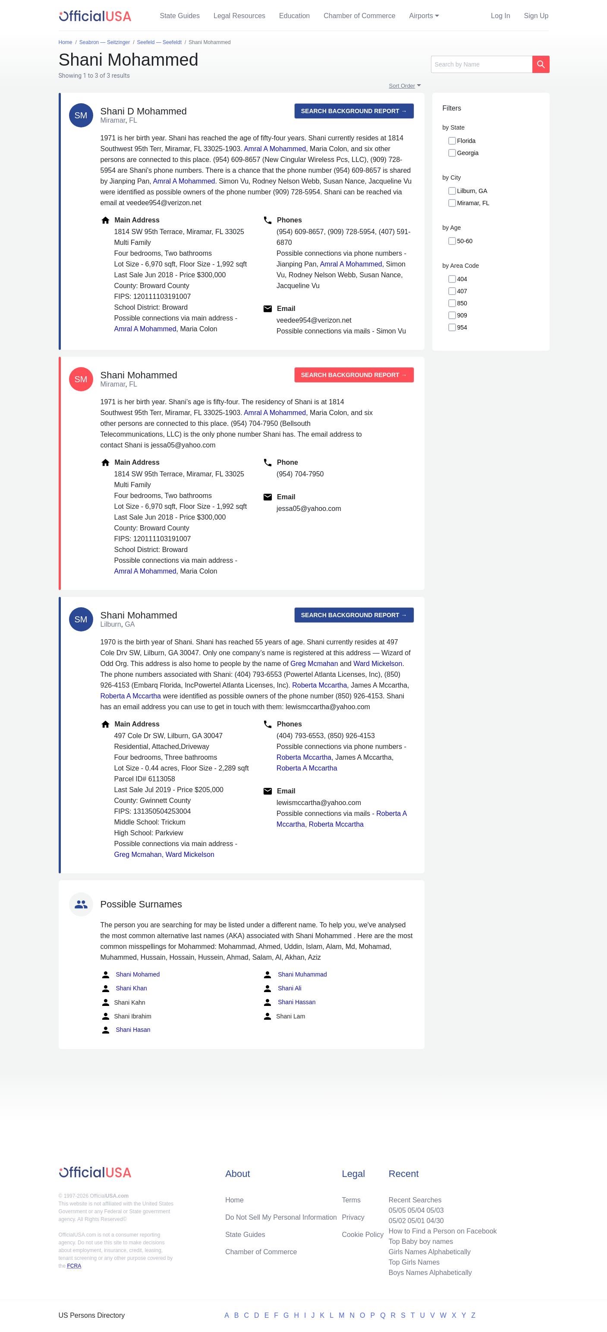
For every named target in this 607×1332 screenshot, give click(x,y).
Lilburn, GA (472, 191)
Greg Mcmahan (314, 663)
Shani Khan (124, 988)
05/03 (435, 1210)
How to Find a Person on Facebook (443, 1231)
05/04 (416, 1210)
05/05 (397, 1210)
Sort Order (402, 85)
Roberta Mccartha (319, 685)
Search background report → (354, 111)
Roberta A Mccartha (131, 696)
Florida (466, 141)
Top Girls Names (414, 1262)
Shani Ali (281, 988)
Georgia (468, 153)
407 (462, 291)
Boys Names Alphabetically (430, 1272)
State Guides (180, 15)
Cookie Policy (363, 1234)
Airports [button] (421, 15)
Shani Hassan (288, 1002)
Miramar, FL (473, 203)
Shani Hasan (126, 1030)
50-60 (465, 241)
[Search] (481, 64)
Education (294, 15)
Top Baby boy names (421, 1241)
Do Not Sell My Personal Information (281, 1217)
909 (462, 315)
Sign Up (536, 15)
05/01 (416, 1220)
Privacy (353, 1217)
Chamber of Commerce (359, 15)
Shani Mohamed (130, 975)
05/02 (397, 1220)
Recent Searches (415, 1200)
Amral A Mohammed (275, 148)
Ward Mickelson (377, 663)
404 (462, 279)
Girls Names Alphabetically (430, 1252)
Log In (500, 15)
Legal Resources (239, 15)
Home (234, 1200)
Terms (351, 1200)
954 (462, 327)
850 (462, 303)
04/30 (435, 1220)
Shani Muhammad (294, 975)
